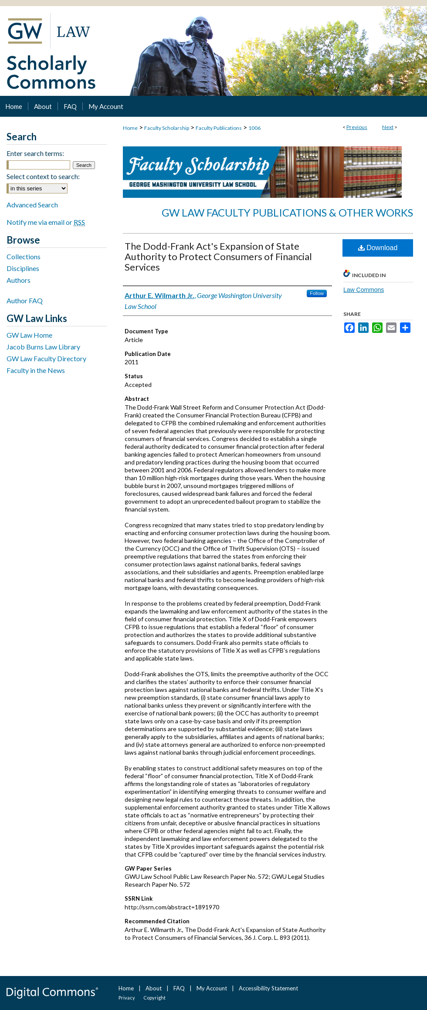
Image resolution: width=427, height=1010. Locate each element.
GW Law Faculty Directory (46, 358)
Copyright (154, 997)
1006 (254, 128)
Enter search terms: (35, 153)
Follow (317, 293)
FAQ (179, 988)
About (154, 988)
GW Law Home (29, 335)
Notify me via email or (46, 222)
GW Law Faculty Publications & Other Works (287, 212)
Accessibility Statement (268, 988)
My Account (212, 988)
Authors (18, 280)
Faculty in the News (36, 370)
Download (378, 247)
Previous (356, 127)
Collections (24, 256)
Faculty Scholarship (166, 128)
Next (387, 127)
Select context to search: (43, 176)
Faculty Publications (219, 128)
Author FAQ (25, 300)
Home (130, 128)
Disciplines (23, 268)
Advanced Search (32, 204)
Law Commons (363, 289)
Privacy (127, 997)
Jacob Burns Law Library (43, 346)
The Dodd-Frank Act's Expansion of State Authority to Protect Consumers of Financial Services (218, 256)
